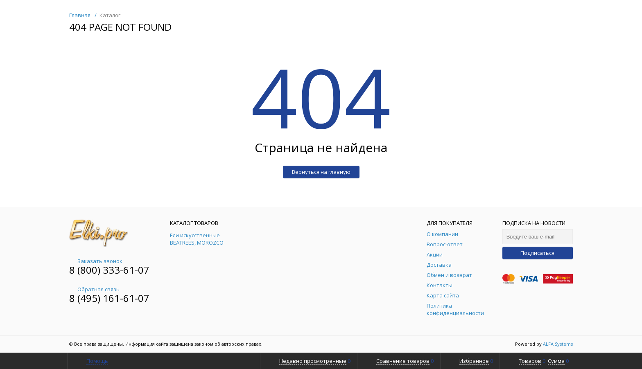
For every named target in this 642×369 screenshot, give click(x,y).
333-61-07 (126, 270)
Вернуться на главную (321, 172)
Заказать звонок (95, 261)
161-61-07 (126, 298)
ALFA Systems (558, 344)
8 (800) (86, 270)
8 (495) (86, 298)
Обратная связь (94, 289)
